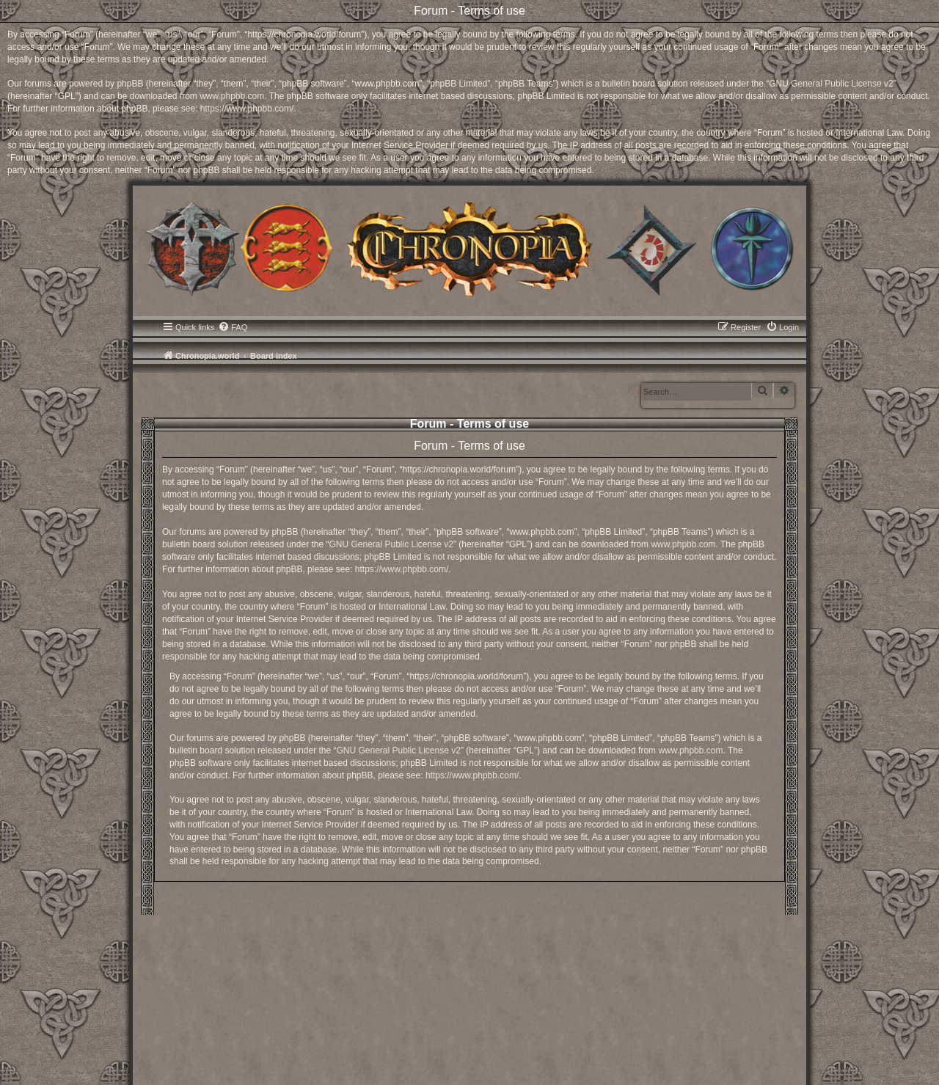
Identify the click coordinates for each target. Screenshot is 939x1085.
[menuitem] (232, 327)
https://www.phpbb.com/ (246, 108)
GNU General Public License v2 (831, 83)
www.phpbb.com (232, 96)
